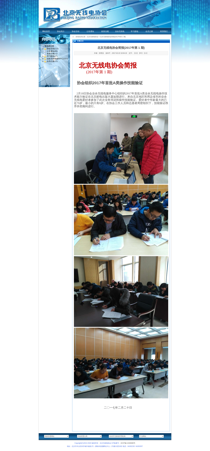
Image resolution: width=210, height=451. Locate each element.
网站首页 (46, 31)
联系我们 (164, 31)
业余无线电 (119, 31)
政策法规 (105, 31)
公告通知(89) (52, 51)
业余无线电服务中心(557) (57, 59)
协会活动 (75, 31)
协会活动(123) (52, 49)
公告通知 (90, 31)
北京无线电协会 (92, 37)
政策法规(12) (52, 54)
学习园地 (134, 31)
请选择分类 (49, 46)
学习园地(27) (52, 56)
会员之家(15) (52, 61)
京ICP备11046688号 (128, 443)
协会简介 (61, 31)
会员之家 (149, 31)
